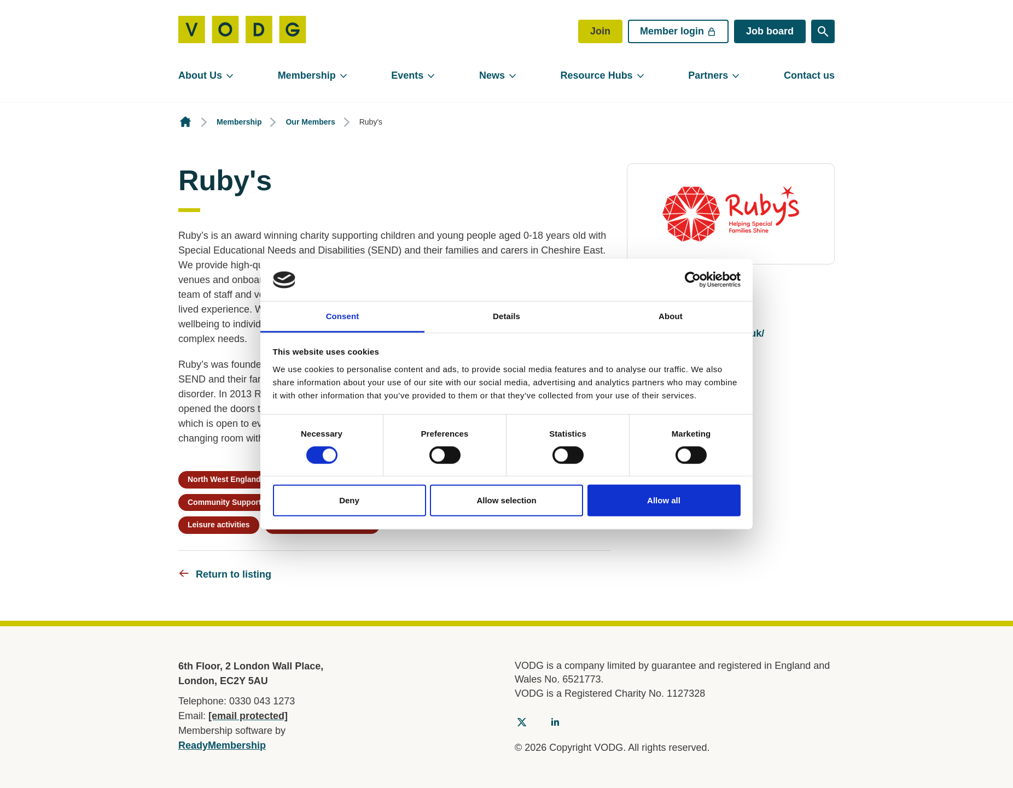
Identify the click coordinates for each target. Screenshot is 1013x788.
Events (407, 75)
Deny (349, 500)
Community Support (224, 502)
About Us (200, 75)
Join (600, 31)
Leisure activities (219, 524)
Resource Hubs (597, 75)
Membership (307, 75)
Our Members (310, 121)
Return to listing (233, 574)
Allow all (663, 500)
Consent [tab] (342, 316)
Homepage (185, 122)
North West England (224, 479)
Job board (770, 31)
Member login (678, 31)
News (492, 75)
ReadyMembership (222, 745)
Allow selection (506, 500)
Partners (708, 75)
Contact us (809, 75)
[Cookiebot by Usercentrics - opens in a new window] (693, 280)
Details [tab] (506, 316)
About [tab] (671, 316)
